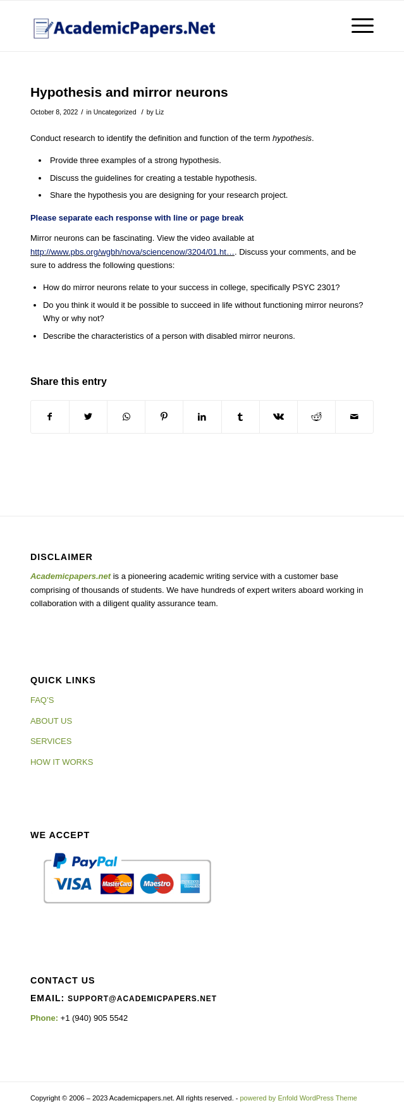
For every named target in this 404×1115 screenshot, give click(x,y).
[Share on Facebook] (50, 417)
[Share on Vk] (278, 417)
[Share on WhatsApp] (126, 417)
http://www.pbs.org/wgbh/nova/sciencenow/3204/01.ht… (132, 252)
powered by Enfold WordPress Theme (298, 1098)
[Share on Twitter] (88, 417)
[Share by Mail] (354, 417)
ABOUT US (51, 721)
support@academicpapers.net (142, 998)
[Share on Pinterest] (164, 417)
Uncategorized (115, 112)
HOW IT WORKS (61, 762)
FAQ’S (42, 700)
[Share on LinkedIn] (202, 417)
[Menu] (356, 26)
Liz (160, 112)
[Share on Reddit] (316, 417)
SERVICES (51, 741)
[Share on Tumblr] (240, 417)
